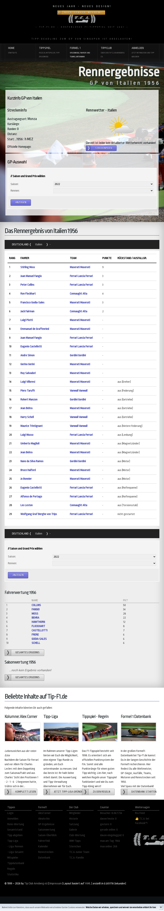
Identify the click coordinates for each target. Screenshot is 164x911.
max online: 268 (108, 846)
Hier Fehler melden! (83, 13)
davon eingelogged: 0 (112, 835)
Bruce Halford (28, 470)
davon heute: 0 (108, 818)
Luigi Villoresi (27, 381)
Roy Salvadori (28, 373)
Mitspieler (12, 857)
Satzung (74, 824)
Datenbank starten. (143, 791)
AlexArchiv (44, 818)
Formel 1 (82, 52)
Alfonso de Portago (31, 496)
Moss (35, 613)
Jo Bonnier (26, 478)
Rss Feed (140, 813)
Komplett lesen (25, 791)
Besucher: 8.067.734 (111, 813)
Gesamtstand (14, 829)
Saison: (15, 184)
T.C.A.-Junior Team (79, 852)
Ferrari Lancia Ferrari (81, 276)
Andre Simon (27, 355)
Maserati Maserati (80, 267)
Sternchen (75, 846)
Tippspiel (51, 52)
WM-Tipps (75, 841)
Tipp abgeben (15, 835)
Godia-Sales (39, 639)
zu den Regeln (101, 791)
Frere (35, 634)
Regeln (11, 868)
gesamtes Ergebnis (27, 652)
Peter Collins (27, 284)
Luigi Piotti (26, 320)
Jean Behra (26, 408)
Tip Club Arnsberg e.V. (36, 883)
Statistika (13, 874)
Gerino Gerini (27, 364)
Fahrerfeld (44, 841)
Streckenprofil (103, 148)
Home (20, 50)
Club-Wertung (77, 835)
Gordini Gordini (78, 355)
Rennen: (15, 190)
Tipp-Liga (12, 841)
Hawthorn (38, 622)
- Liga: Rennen (15, 846)
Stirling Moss (27, 267)
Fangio (36, 609)
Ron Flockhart (28, 293)
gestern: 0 (106, 824)
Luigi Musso (26, 435)
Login (10, 813)
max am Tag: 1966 (110, 841)
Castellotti (39, 630)
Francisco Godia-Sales (32, 302)
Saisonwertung (46, 829)
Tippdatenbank (15, 863)
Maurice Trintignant (31, 426)
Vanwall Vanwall (78, 390)
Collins (36, 605)
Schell (36, 643)
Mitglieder (75, 813)
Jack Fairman (27, 311)
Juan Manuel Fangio (31, 276)
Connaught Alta (78, 293)
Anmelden (144, 52)
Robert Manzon (28, 399)
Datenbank (44, 857)
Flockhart (38, 626)
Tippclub (113, 52)
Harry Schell (27, 417)
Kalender (43, 846)
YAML (88, 883)
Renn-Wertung (15, 824)
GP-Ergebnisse (46, 824)
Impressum (56, 883)
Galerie (73, 829)
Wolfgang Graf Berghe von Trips (38, 514)
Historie (73, 818)
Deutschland (20, 244)
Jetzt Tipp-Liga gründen (68, 791)
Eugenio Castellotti (31, 346)
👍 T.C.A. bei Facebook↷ (142, 821)
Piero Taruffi (27, 390)
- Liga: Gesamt (15, 852)
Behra (35, 617)
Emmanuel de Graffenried (34, 329)
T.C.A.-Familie (76, 857)
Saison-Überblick (47, 835)
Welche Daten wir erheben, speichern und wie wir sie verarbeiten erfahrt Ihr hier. (121, 907)
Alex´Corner (44, 813)
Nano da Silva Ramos (31, 461)
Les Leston (26, 505)
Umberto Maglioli (29, 443)
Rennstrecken (45, 852)
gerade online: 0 (109, 829)
